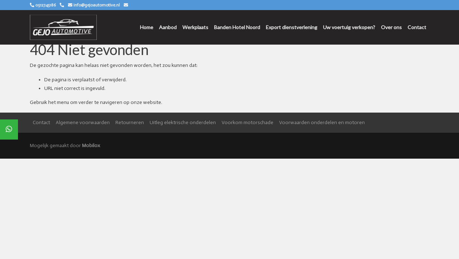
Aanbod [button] (168, 27)
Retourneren (129, 122)
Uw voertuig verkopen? (349, 27)
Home (146, 27)
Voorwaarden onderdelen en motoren (322, 122)
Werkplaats (195, 27)
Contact (417, 27)
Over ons (391, 27)
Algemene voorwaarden (83, 122)
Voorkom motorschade (247, 122)
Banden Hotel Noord (237, 27)
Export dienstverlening (291, 27)
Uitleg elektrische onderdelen (183, 122)
